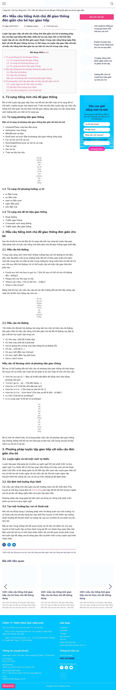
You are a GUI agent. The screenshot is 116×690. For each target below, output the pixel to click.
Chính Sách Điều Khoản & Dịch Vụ (73, 645)
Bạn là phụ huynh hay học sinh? (95, 139)
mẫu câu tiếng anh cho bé (17, 552)
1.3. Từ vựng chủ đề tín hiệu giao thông (23, 66)
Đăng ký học (8, 686)
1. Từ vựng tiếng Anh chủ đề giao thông (21, 57)
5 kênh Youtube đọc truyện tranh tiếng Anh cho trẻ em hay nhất (103, 45)
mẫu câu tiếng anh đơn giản (37, 552)
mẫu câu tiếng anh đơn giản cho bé (62, 552)
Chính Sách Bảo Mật (68, 642)
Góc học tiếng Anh (19, 10)
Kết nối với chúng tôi (68, 664)
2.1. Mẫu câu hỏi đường (16, 72)
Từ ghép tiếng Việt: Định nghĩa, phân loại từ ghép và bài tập (103, 61)
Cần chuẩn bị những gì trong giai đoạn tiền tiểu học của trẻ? (103, 29)
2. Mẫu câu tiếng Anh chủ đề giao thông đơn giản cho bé (28, 69)
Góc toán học (65, 636)
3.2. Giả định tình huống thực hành (21, 87)
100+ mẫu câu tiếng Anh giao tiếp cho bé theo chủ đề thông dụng (18, 595)
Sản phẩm (64, 630)
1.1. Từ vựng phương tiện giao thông (22, 60)
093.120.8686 (67, 658)
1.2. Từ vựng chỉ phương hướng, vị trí (22, 63)
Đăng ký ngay (96, 149)
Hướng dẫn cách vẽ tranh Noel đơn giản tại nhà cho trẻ (102, 77)
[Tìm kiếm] (112, 3)
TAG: (4, 552)
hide (46, 52)
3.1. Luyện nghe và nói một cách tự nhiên (24, 84)
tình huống (37, 490)
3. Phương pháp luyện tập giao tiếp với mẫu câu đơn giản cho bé (31, 81)
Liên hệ (62, 639)
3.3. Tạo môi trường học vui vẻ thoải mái (23, 90)
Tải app (63, 633)
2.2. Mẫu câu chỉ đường (16, 75)
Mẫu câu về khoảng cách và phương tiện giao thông (28, 78)
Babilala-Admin (32, 26)
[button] (5, 586)
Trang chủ (6, 10)
